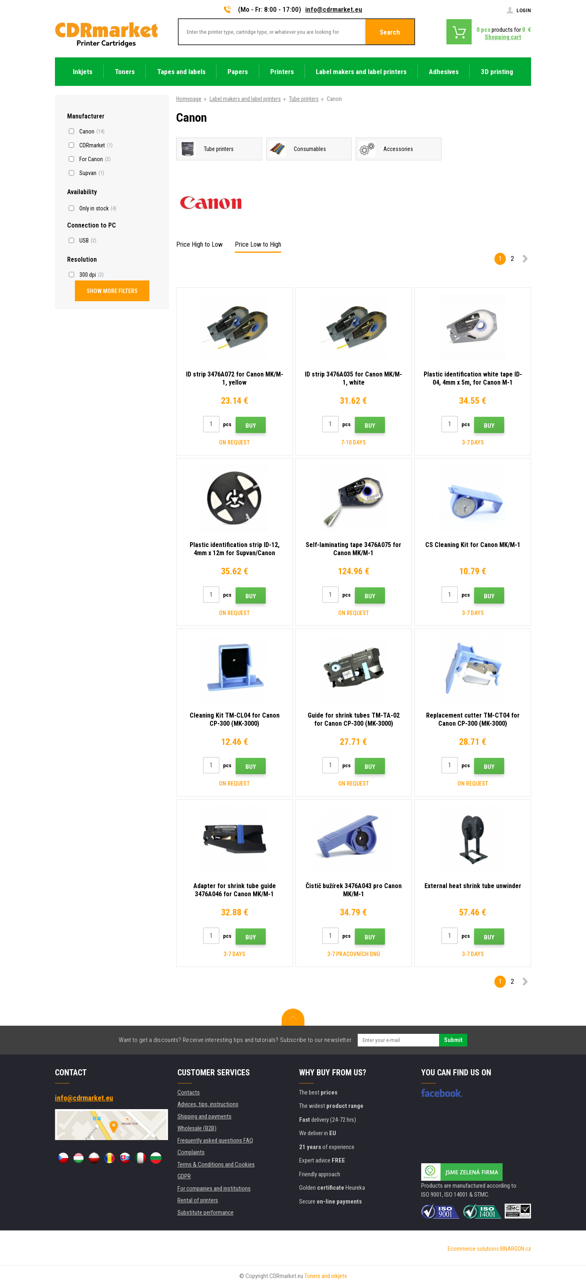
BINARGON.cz (515, 1248)
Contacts (188, 1092)
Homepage (188, 99)
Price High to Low (199, 244)
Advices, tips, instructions (207, 1104)
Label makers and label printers (245, 99)
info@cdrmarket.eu (333, 9)
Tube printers (304, 99)
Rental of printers (197, 1200)
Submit (453, 1040)
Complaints (191, 1152)
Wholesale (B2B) (196, 1128)
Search (390, 32)
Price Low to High (258, 244)
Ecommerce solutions (473, 1248)
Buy (250, 425)
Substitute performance (205, 1212)
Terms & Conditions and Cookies (216, 1164)
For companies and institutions (214, 1188)
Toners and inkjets (325, 1276)
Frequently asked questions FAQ (215, 1140)
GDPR (184, 1176)
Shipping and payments (204, 1116)
